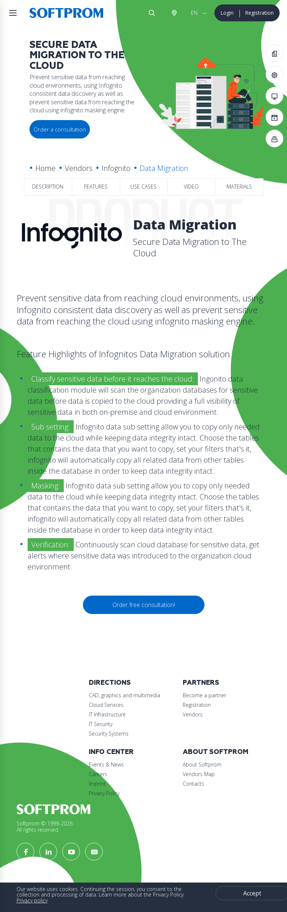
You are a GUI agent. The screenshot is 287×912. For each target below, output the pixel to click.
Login (227, 12)
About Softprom (215, 752)
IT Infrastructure (107, 714)
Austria (174, 13)
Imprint (97, 783)
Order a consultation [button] (60, 129)
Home (45, 168)
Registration (259, 12)
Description (47, 186)
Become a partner (204, 695)
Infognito (116, 168)
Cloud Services (106, 704)
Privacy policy (32, 900)
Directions (110, 682)
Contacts (193, 783)
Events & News (106, 764)
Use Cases (143, 186)
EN (194, 12)
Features (96, 186)
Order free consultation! (143, 605)
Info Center (111, 752)
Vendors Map (199, 774)
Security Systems (109, 733)
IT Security (100, 723)
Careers (98, 774)
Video (191, 186)
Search (152, 13)
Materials (239, 186)
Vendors (78, 168)
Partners (201, 682)
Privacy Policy (104, 793)
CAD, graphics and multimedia (124, 695)
